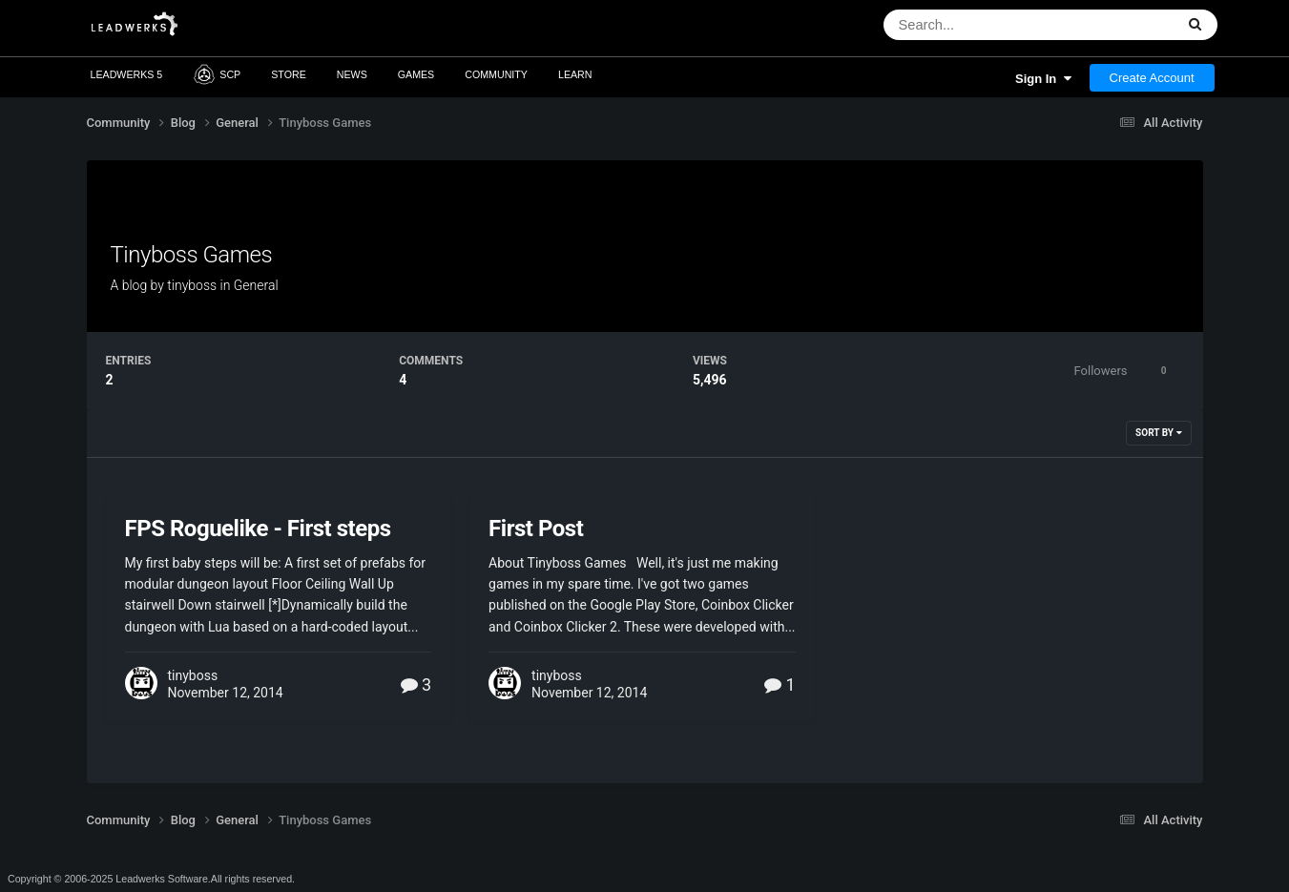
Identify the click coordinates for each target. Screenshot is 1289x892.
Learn (575, 74)
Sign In (1043, 79)
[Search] (986, 25)
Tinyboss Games (192, 254)
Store (288, 74)
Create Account (1152, 78)
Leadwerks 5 (127, 74)
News (352, 74)
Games (416, 74)
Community (496, 74)
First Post (536, 528)
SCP (216, 74)
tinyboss (192, 285)
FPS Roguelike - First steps (258, 528)
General (256, 285)
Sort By (1158, 432)
